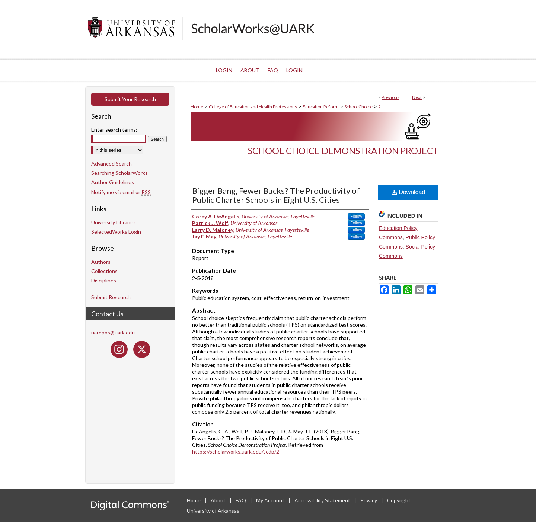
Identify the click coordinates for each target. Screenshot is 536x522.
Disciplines (103, 280)
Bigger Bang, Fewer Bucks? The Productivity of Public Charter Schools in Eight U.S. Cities (276, 195)
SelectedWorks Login (116, 231)
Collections (104, 271)
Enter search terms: (114, 130)
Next (417, 97)
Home (197, 106)
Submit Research (111, 297)
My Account (270, 500)
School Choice (358, 106)
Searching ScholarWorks (119, 173)
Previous (390, 97)
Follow (356, 216)
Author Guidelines (112, 182)
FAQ (241, 500)
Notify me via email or (121, 192)
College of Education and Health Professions (253, 106)
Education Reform (321, 106)
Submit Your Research (130, 99)
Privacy (369, 500)
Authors (101, 262)
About (219, 500)
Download (408, 192)
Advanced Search (111, 163)
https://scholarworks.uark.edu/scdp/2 (235, 451)
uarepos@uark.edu (113, 332)
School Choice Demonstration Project (343, 150)
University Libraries (113, 222)
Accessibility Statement (322, 500)
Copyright (399, 500)
